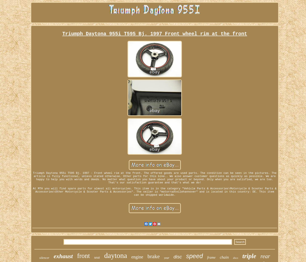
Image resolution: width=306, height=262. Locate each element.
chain (224, 257)
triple (249, 255)
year (166, 257)
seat (97, 257)
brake (153, 256)
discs (235, 257)
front (83, 255)
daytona (115, 255)
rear (265, 256)
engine (137, 256)
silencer (44, 257)
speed (194, 256)
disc (178, 256)
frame (211, 257)
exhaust (63, 256)
